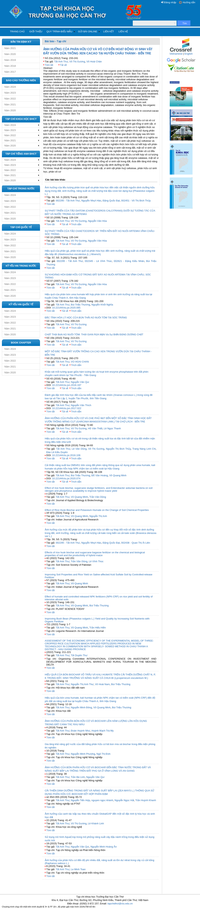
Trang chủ (17, 31)
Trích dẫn (76, 224)
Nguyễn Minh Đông (81, 707)
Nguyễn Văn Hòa (97, 220)
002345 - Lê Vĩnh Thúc (98, 261)
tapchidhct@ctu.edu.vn (120, 903)
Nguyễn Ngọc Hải (124, 800)
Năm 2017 (10, 71)
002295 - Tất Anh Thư (68, 200)
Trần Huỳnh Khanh (145, 800)
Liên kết (108, 31)
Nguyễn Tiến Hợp (80, 800)
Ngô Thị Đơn (103, 753)
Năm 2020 (10, 54)
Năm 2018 (10, 65)
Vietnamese (176, 53)
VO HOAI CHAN (80, 361)
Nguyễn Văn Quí (80, 382)
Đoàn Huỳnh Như (80, 730)
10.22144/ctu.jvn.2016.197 (66, 385)
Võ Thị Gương (77, 61)
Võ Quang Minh (117, 475)
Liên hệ (123, 31)
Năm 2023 (10, 92)
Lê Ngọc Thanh (112, 428)
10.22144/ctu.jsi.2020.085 (66, 307)
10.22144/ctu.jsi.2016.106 (66, 455)
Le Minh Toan (78, 869)
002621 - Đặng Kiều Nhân (129, 261)
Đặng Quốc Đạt (111, 200)
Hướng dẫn (189, 2)
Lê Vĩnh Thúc (96, 561)
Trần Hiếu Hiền (97, 627)
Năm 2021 (10, 48)
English (189, 53)
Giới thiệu (35, 31)
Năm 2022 (10, 98)
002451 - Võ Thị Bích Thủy (136, 200)
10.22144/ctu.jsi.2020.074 (66, 478)
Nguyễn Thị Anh (98, 516)
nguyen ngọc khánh (102, 800)
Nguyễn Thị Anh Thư (82, 684)
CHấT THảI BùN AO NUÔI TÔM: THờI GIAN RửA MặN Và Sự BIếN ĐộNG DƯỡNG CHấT (94, 334)
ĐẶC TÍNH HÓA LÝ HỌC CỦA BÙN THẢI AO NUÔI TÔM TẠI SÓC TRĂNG (86, 317)
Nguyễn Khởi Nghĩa (102, 304)
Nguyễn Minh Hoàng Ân (103, 846)
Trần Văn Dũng (97, 496)
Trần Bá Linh (78, 777)
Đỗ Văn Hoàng (99, 475)
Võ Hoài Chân (94, 61)
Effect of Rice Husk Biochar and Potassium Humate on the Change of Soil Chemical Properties (97, 510)
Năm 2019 (10, 60)
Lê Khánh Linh (96, 823)
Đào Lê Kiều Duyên (57, 452)
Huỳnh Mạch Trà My (103, 730)
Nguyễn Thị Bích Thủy (118, 448)
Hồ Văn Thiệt (95, 428)
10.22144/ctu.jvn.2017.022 (66, 408)
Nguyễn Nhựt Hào (91, 200)
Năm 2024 (10, 86)
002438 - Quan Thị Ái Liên (135, 542)
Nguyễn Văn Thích (81, 405)
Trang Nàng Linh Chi (144, 448)
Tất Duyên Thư (79, 655)
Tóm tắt (49, 65)
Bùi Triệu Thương (80, 304)
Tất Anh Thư (61, 61)
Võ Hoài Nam (102, 684)
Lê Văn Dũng (79, 448)
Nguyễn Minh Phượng (83, 753)
